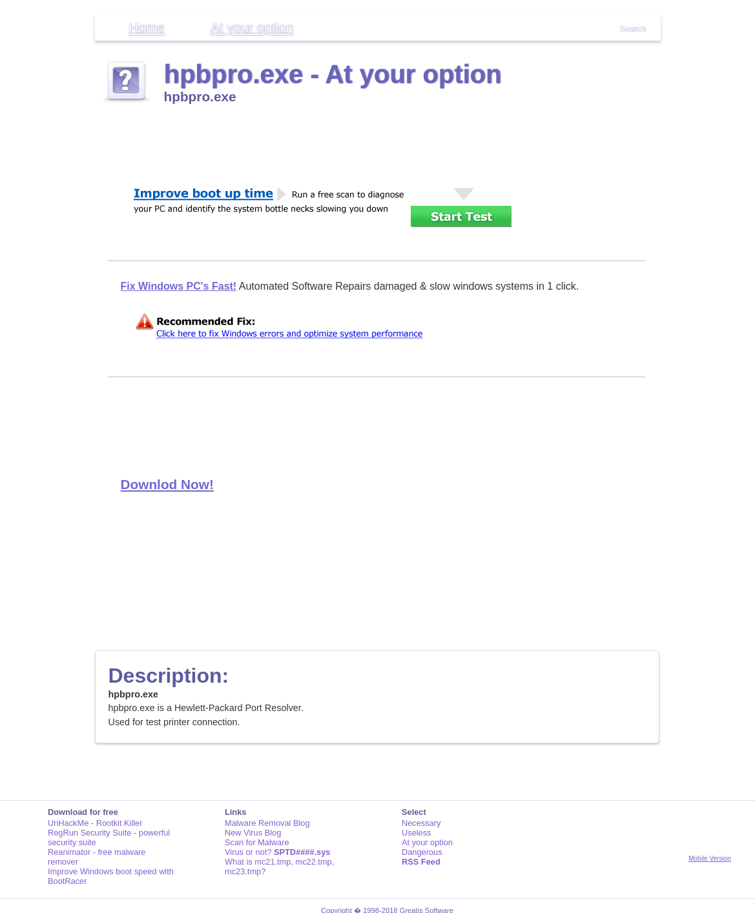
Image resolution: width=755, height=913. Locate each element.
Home (147, 27)
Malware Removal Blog (267, 823)
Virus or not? (277, 852)
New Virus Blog (253, 833)
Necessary (421, 823)
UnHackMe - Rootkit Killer (95, 823)
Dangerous (422, 852)
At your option (252, 27)
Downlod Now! (167, 484)
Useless (416, 833)
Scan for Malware (257, 842)
